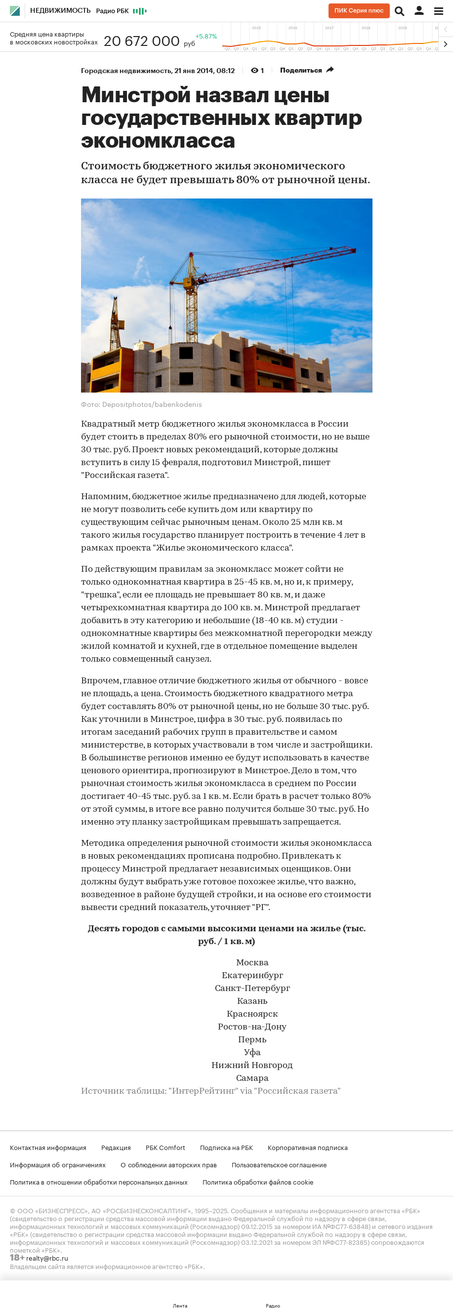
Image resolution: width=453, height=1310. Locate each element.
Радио (273, 1305)
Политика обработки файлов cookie (258, 1181)
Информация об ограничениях (58, 1164)
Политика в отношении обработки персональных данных (99, 1181)
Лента (180, 1305)
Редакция (116, 1146)
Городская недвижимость (126, 70)
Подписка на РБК (226, 1146)
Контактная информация (48, 1146)
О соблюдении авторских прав (169, 1164)
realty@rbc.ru (47, 1257)
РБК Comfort (165, 1146)
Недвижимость (60, 10)
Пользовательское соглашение (279, 1164)
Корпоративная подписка (308, 1146)
